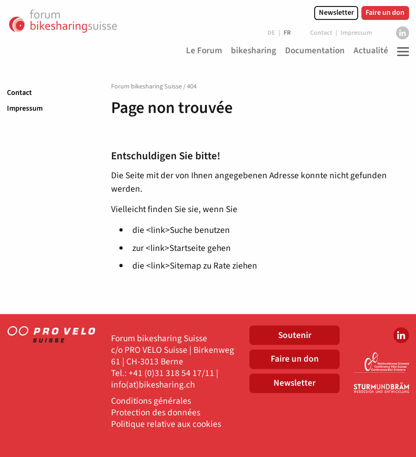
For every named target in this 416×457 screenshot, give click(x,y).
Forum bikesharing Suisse (146, 86)
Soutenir (294, 335)
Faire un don (385, 12)
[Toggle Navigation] (400, 51)
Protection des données (155, 413)
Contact (19, 93)
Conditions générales (151, 401)
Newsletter (336, 12)
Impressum (25, 108)
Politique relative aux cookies (166, 424)
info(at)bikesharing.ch (153, 385)
